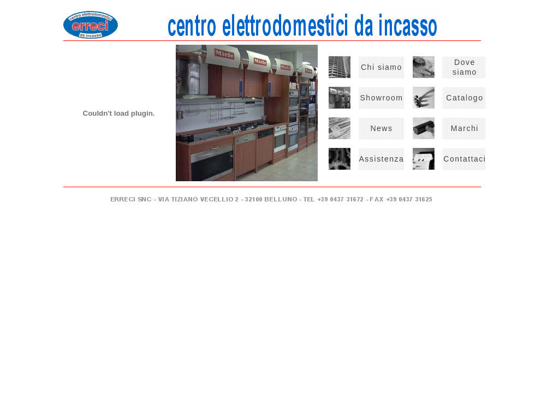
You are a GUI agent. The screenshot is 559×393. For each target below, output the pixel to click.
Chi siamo (381, 67)
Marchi (465, 128)
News (381, 128)
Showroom (381, 97)
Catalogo (464, 97)
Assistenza (382, 158)
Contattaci (464, 158)
